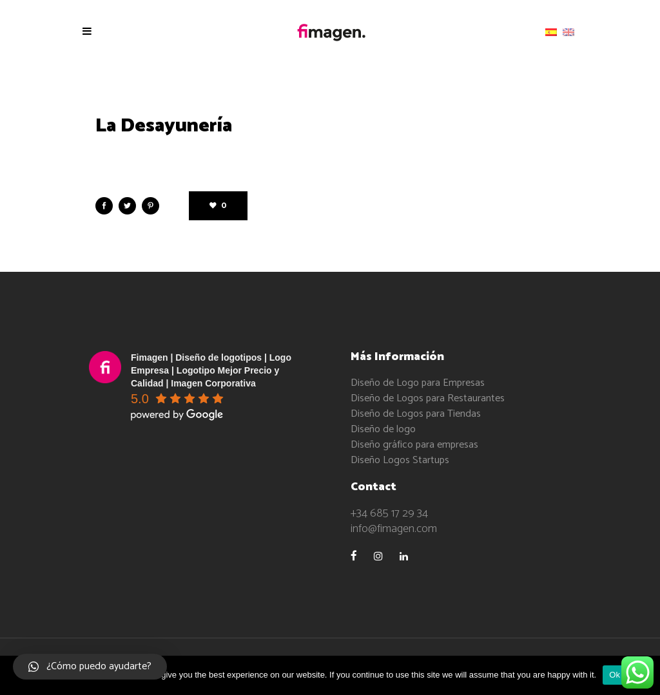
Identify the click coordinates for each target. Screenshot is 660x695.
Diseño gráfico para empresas (414, 444)
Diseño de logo (383, 429)
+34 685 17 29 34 (389, 513)
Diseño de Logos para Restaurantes (428, 398)
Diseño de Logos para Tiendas (416, 414)
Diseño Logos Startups (400, 460)
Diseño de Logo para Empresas (418, 383)
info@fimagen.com (394, 528)
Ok (614, 675)
